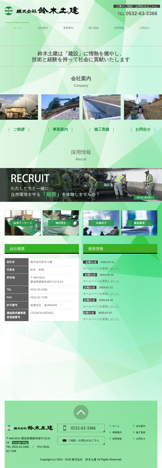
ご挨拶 (19, 129)
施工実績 (94, 27)
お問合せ (145, 27)
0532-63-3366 (141, 13)
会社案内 (43, 27)
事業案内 (68, 27)
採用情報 (119, 27)
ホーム (17, 27)
